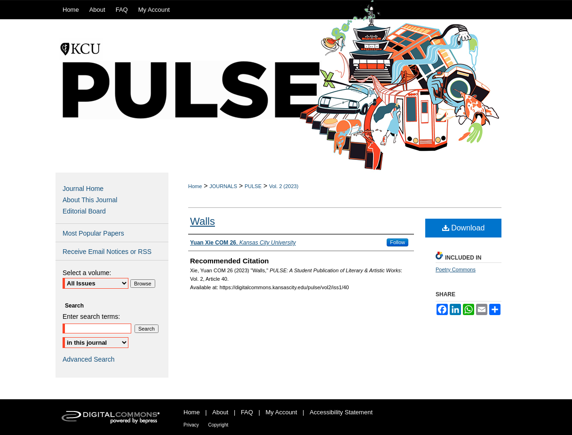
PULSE (253, 186)
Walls (202, 221)
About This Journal (90, 200)
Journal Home (83, 188)
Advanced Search (89, 359)
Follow (397, 242)
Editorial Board (84, 211)
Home (195, 186)
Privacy (191, 424)
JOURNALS (223, 186)
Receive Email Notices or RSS (107, 251)
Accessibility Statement (341, 412)
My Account (281, 412)
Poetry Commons (456, 269)
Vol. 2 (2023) (283, 186)
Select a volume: (87, 273)
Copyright (218, 424)
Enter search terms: (91, 316)
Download (463, 228)
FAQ (247, 412)
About (220, 412)
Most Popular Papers (93, 233)
